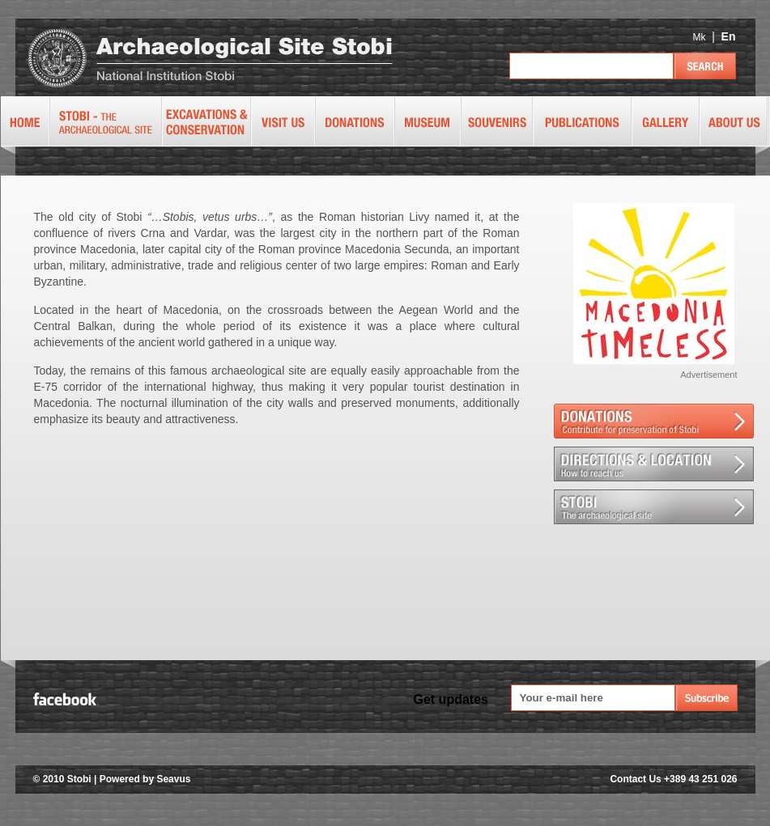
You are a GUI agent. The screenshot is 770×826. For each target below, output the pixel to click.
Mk (698, 37)
